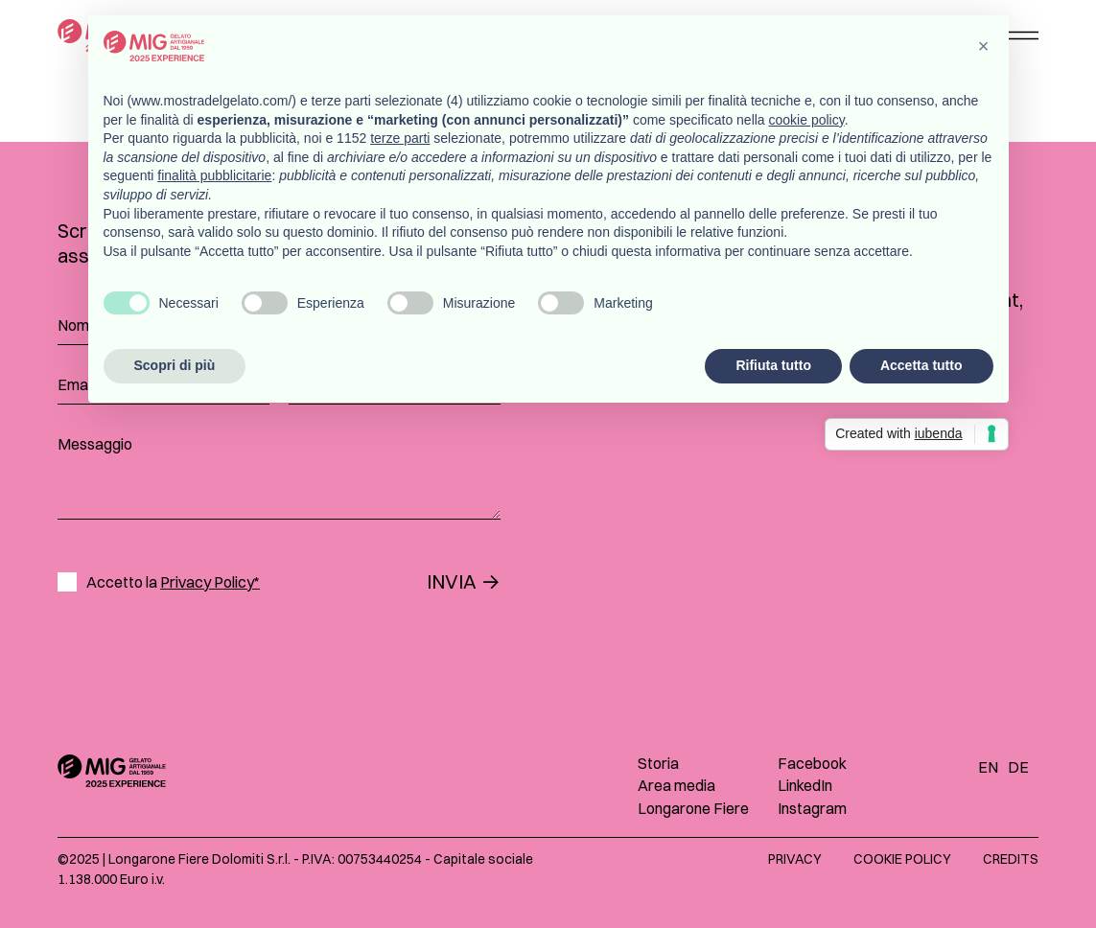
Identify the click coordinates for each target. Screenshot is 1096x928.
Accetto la (173, 582)
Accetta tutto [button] (921, 365)
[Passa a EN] (993, 766)
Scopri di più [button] (175, 365)
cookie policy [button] (807, 120)
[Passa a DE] (1023, 766)
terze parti (400, 138)
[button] (983, 46)
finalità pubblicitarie (214, 175)
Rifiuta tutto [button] (773, 365)
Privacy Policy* (210, 582)
